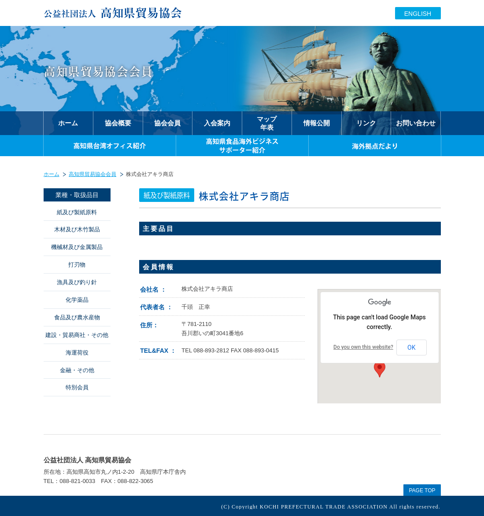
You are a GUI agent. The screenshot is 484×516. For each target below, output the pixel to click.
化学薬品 (77, 299)
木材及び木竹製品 (77, 229)
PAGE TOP (422, 490)
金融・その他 (77, 370)
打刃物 (76, 264)
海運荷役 (77, 352)
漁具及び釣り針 (77, 282)
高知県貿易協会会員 (92, 174)
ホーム (51, 174)
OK (411, 347)
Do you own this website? (363, 347)
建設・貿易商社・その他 (76, 335)
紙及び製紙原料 (77, 212)
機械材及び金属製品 (77, 247)
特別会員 (77, 387)
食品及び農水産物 (77, 317)
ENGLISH (417, 13)
